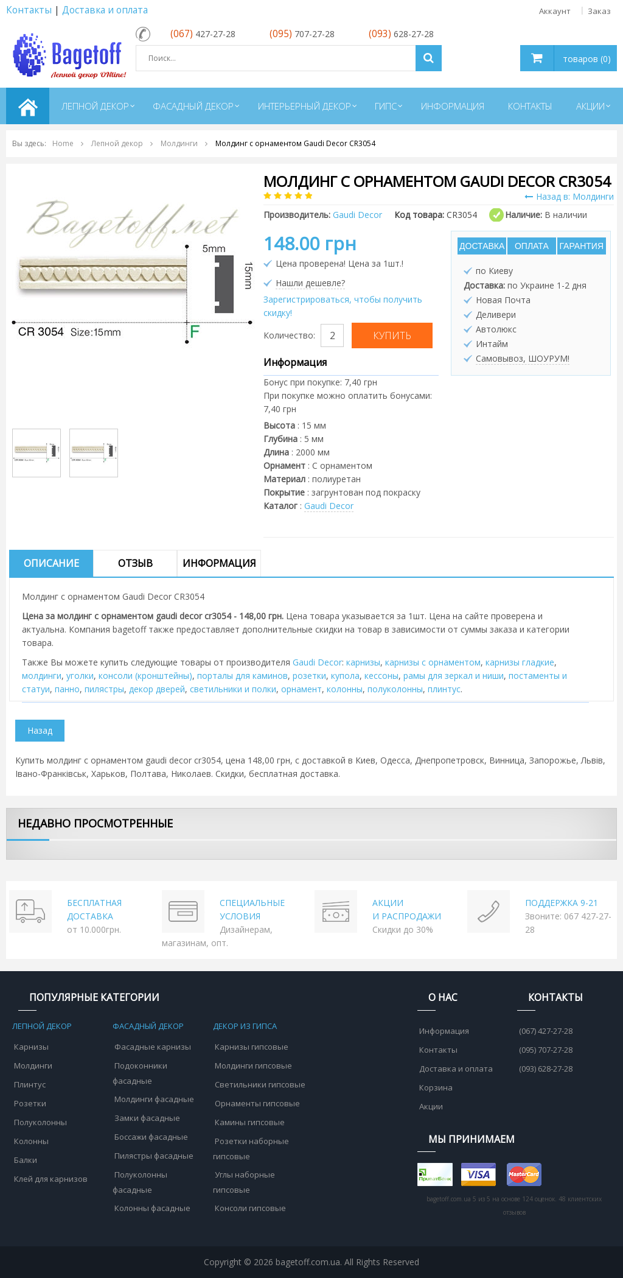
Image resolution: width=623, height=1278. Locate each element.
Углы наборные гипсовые (244, 1182)
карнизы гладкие (520, 662)
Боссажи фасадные (151, 1136)
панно (67, 689)
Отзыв (135, 563)
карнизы (363, 662)
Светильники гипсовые (260, 1084)
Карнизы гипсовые (251, 1046)
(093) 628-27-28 (546, 1068)
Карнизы (31, 1046)
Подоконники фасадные (140, 1073)
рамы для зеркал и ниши (453, 675)
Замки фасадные (147, 1117)
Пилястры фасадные (153, 1155)
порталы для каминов (242, 675)
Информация (219, 563)
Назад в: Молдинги (569, 196)
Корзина (436, 1087)
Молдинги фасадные (154, 1099)
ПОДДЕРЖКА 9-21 (561, 902)
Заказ (599, 10)
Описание (51, 563)
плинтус (444, 689)
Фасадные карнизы (152, 1046)
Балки (25, 1159)
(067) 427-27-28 (546, 1030)
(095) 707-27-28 (546, 1049)
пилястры (104, 689)
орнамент (301, 689)
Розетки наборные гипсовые (251, 1149)
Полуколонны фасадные (140, 1182)
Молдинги (33, 1065)
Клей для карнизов (51, 1178)
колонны (345, 689)
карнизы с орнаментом (433, 662)
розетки (309, 675)
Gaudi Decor (328, 505)
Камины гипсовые (250, 1122)
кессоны (381, 675)
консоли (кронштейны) (145, 675)
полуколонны (395, 689)
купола (345, 675)
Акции (431, 1106)
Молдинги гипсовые (253, 1065)
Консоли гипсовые (250, 1208)
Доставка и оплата (105, 10)
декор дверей (157, 689)
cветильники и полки (233, 689)
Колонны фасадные (152, 1208)
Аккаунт (555, 10)
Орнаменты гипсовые (257, 1103)
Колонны (31, 1141)
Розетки (30, 1103)
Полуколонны (40, 1122)
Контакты (29, 10)
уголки (80, 675)
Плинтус (30, 1084)
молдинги (41, 675)
